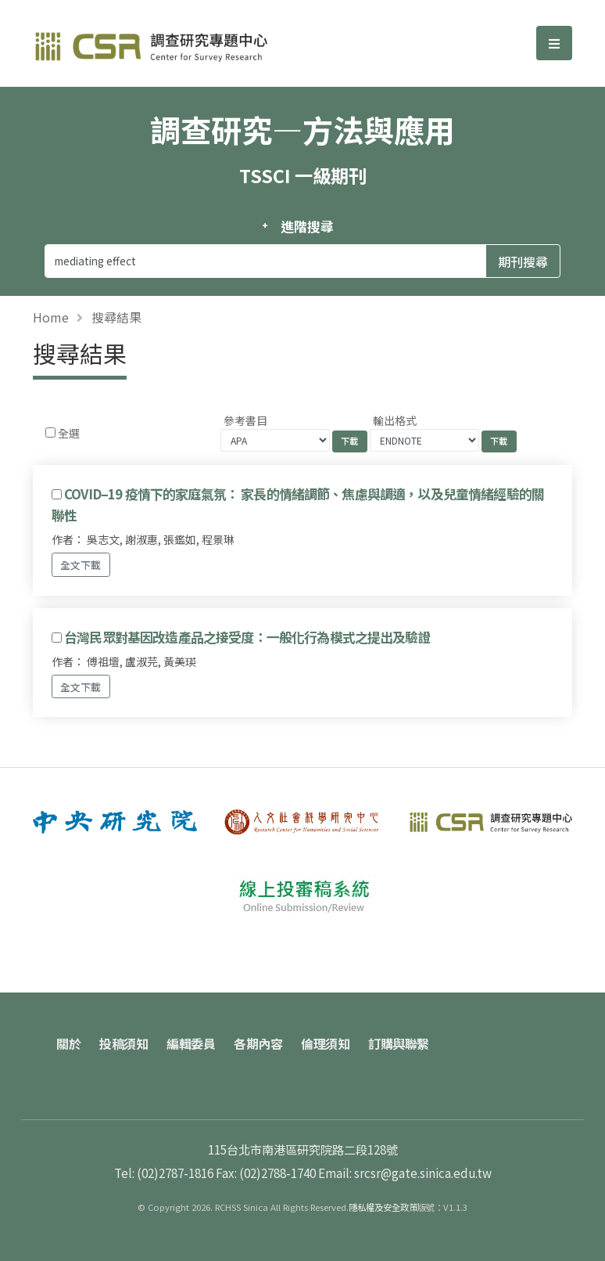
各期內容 (258, 1043)
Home (51, 317)
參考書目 (245, 420)
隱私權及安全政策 (383, 1207)
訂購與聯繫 (398, 1043)
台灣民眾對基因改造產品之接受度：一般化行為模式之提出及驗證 (247, 637)
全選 (69, 433)
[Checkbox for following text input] (50, 432)
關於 (68, 1043)
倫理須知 (325, 1043)
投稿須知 (123, 1043)
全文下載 (80, 564)
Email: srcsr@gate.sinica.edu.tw (405, 1172)
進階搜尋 (307, 226)
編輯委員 (190, 1043)
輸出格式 (395, 420)
